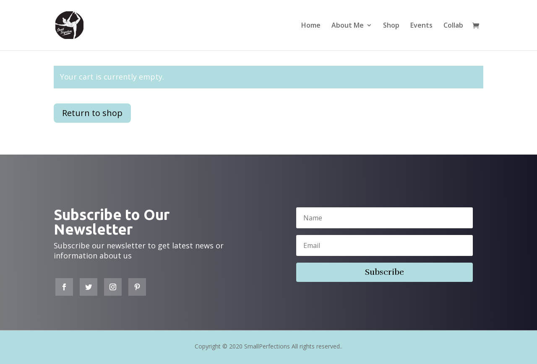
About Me (347, 26)
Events (421, 26)
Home (311, 26)
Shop (391, 26)
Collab (453, 26)
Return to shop (92, 113)
